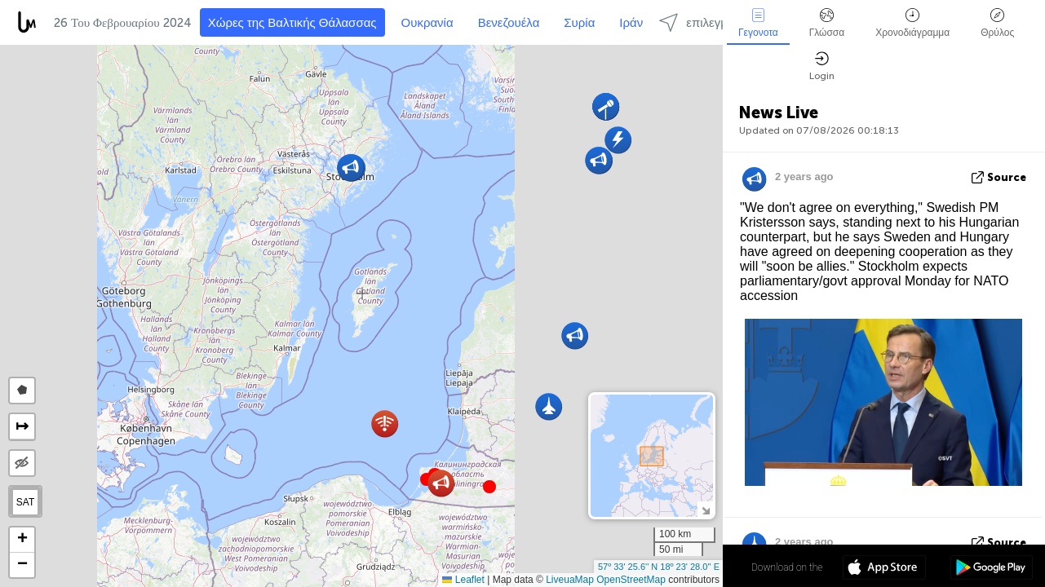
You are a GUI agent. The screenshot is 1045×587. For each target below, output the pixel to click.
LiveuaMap (570, 579)
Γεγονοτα (758, 23)
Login (822, 66)
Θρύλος (997, 23)
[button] (489, 486)
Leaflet (463, 579)
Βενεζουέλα (509, 22)
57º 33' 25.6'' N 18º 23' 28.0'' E (659, 567)
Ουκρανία (427, 22)
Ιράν (631, 22)
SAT (25, 502)
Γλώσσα (827, 23)
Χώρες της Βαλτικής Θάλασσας (292, 22)
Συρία (579, 22)
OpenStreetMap (631, 579)
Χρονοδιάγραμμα (912, 23)
